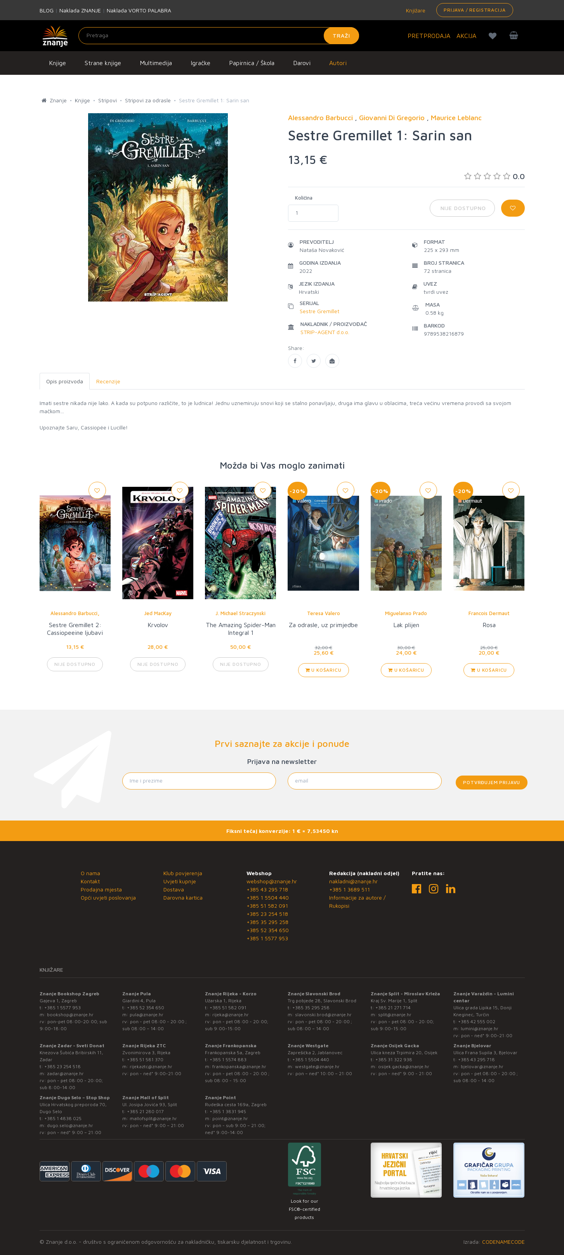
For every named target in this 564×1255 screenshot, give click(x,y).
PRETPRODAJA (429, 35)
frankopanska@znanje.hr (239, 1066)
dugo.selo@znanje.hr (70, 1125)
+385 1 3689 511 (349, 889)
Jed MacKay (158, 613)
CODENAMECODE (503, 1241)
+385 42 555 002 (476, 1021)
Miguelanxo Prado (406, 613)
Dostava (173, 889)
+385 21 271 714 (393, 1007)
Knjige (57, 62)
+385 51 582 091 (267, 905)
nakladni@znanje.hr (353, 881)
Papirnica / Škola (251, 62)
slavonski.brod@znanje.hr (323, 1014)
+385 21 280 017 (145, 1111)
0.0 (494, 176)
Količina (303, 198)
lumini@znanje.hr (479, 1028)
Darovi (302, 62)
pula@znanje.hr (146, 1014)
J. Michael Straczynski (240, 613)
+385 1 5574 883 (228, 1059)
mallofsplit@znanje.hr (153, 1118)
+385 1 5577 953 (267, 938)
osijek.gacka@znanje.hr (403, 1066)
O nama (90, 873)
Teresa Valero (323, 613)
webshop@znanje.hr (271, 881)
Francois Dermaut (489, 613)
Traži (341, 35)
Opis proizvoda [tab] (64, 381)
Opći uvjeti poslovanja (108, 897)
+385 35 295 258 (267, 922)
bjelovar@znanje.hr (482, 1066)
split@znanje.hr (394, 1014)
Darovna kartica (183, 897)
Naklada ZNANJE (80, 10)
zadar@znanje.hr (65, 1073)
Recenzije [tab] (108, 381)
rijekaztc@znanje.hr (151, 1066)
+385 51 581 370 (145, 1059)
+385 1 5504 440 (267, 897)
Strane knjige (103, 62)
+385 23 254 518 (267, 913)
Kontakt (90, 881)
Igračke (200, 62)
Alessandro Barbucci (73, 613)
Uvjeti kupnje (179, 881)
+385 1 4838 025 (63, 1118)
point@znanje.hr (230, 1118)
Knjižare (414, 10)
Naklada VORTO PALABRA (139, 10)
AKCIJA (466, 35)
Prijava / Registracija (474, 10)
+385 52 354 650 (267, 930)
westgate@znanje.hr (317, 1066)
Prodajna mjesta (101, 889)
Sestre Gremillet (319, 311)
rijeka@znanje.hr (230, 1014)
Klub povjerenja (182, 873)
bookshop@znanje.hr (70, 1014)
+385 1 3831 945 (228, 1111)
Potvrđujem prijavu (491, 782)
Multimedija (156, 62)
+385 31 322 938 (393, 1059)
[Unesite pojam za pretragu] (218, 35)
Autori (338, 62)
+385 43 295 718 (267, 889)
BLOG (47, 10)
